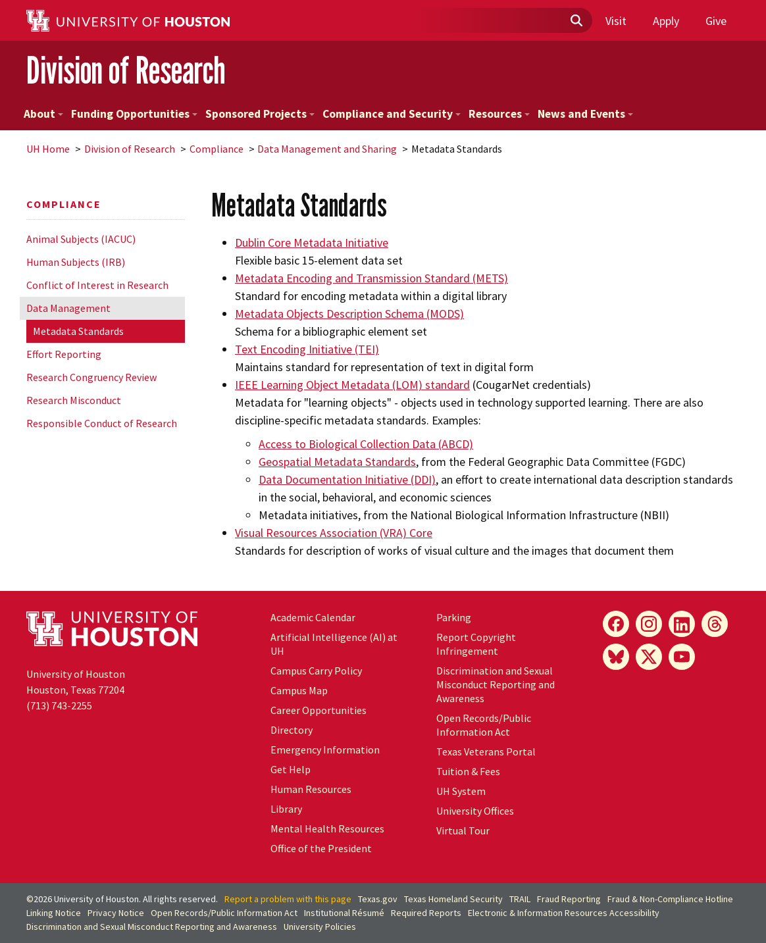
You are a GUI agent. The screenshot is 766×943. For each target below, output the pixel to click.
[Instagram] (649, 624)
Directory (291, 729)
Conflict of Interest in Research (97, 285)
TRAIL (519, 899)
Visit (615, 20)
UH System (461, 791)
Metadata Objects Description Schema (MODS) (349, 313)
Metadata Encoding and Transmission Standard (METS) (371, 278)
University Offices (475, 810)
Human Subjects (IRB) (75, 261)
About (43, 114)
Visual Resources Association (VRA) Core (333, 532)
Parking (453, 617)
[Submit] (576, 21)
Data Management (68, 308)
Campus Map (299, 690)
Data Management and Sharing (327, 148)
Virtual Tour (463, 830)
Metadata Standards (78, 331)
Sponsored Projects (260, 114)
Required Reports (426, 913)
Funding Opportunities (134, 114)
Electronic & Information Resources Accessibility (563, 913)
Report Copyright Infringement (476, 643)
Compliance (216, 148)
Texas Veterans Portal (486, 751)
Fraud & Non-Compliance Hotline (670, 899)
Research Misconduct (73, 400)
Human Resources (310, 789)
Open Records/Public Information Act (483, 724)
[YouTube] (682, 657)
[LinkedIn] (682, 624)
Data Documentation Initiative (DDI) (347, 479)
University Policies (320, 926)
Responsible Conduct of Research (101, 423)
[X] (649, 657)
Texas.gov (377, 899)
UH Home (48, 148)
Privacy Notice (116, 913)
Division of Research (125, 69)
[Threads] (715, 624)
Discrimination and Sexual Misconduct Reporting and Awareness (495, 684)
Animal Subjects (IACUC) (81, 238)
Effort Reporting (63, 354)
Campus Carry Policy (316, 670)
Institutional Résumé (344, 913)
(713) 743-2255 (59, 705)
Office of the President (321, 848)
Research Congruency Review (91, 377)
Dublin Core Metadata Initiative (311, 242)
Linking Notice (53, 913)
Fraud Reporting (569, 899)
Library (286, 808)
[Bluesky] (616, 657)
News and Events (585, 114)
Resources (499, 114)
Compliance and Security (391, 114)
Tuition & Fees (468, 771)
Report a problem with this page (287, 899)
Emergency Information (325, 749)
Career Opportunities (318, 710)
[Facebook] (616, 624)
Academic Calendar (312, 617)
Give (716, 20)
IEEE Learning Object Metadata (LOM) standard (352, 384)
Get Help (290, 769)
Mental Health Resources (327, 828)
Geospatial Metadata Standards (337, 461)
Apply (666, 20)
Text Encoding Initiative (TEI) (307, 349)
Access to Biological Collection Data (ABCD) (366, 443)
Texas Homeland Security (453, 899)
